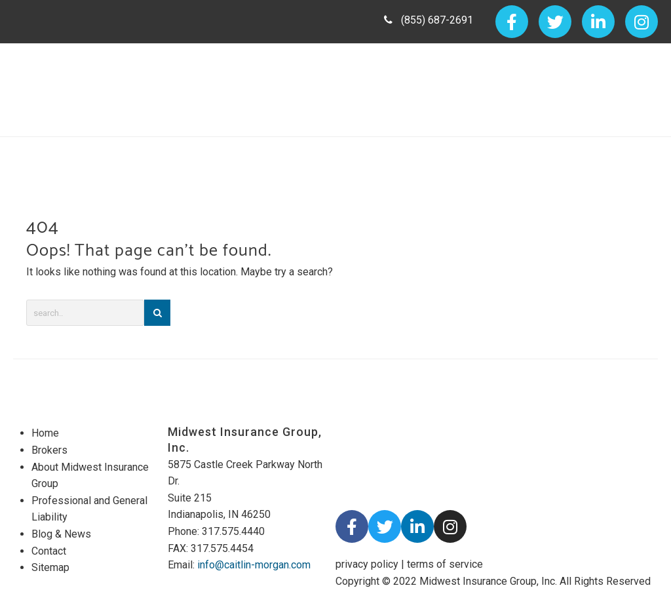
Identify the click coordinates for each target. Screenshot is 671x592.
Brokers (49, 450)
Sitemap (50, 567)
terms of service (445, 564)
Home (45, 433)
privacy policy (367, 564)
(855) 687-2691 (428, 20)
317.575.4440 (233, 531)
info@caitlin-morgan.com (254, 565)
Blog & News (61, 534)
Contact (48, 551)
